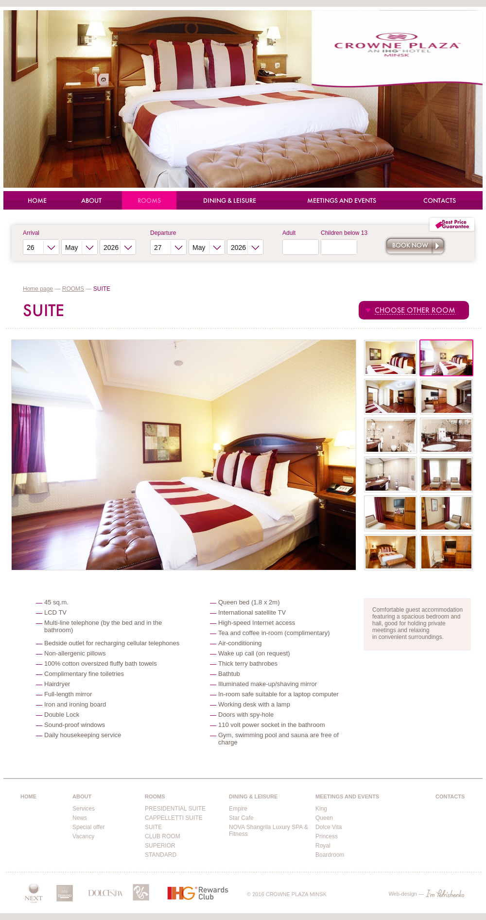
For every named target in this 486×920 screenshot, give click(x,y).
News (79, 817)
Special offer (88, 827)
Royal (322, 845)
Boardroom (329, 854)
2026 (111, 247)
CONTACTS (439, 200)
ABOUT (91, 200)
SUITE (153, 827)
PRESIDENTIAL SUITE (175, 808)
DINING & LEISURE (229, 200)
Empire (238, 808)
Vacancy (83, 836)
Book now (410, 245)
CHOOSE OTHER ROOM (415, 310)
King (321, 808)
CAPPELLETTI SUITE (174, 817)
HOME (37, 200)
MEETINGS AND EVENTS (341, 200)
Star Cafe (241, 817)
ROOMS (149, 200)
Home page (38, 288)
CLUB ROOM (162, 836)
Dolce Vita (328, 827)
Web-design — (426, 894)
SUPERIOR (160, 845)
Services (83, 808)
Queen (324, 817)
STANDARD (160, 854)
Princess (326, 836)
